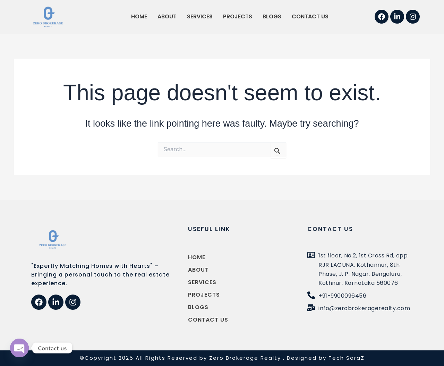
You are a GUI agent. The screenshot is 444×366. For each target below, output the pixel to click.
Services (200, 16)
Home (139, 16)
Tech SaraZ (346, 357)
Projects (237, 16)
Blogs (272, 16)
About (167, 16)
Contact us (310, 16)
